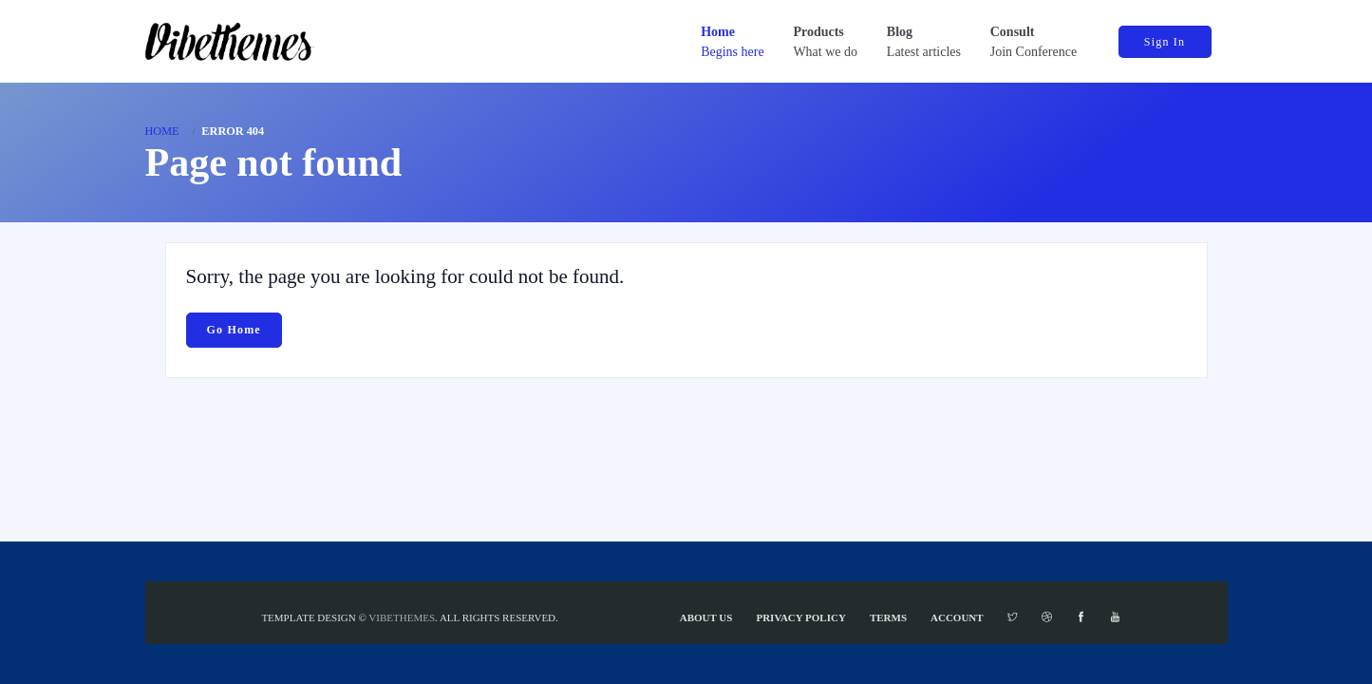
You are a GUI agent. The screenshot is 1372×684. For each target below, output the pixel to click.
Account (957, 617)
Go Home (234, 329)
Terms (888, 617)
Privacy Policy (800, 617)
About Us (706, 617)
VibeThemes (401, 617)
